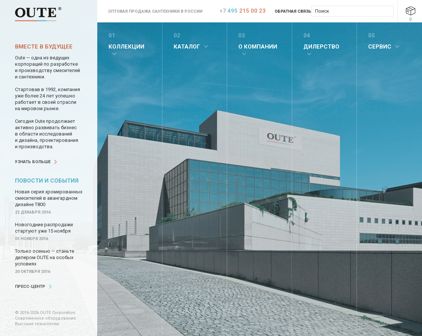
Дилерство (321, 46)
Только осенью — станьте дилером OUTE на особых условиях (44, 257)
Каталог (187, 46)
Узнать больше (33, 161)
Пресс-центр (30, 286)
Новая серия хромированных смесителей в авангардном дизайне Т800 (48, 198)
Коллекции (126, 46)
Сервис (379, 46)
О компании (257, 46)
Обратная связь (293, 11)
